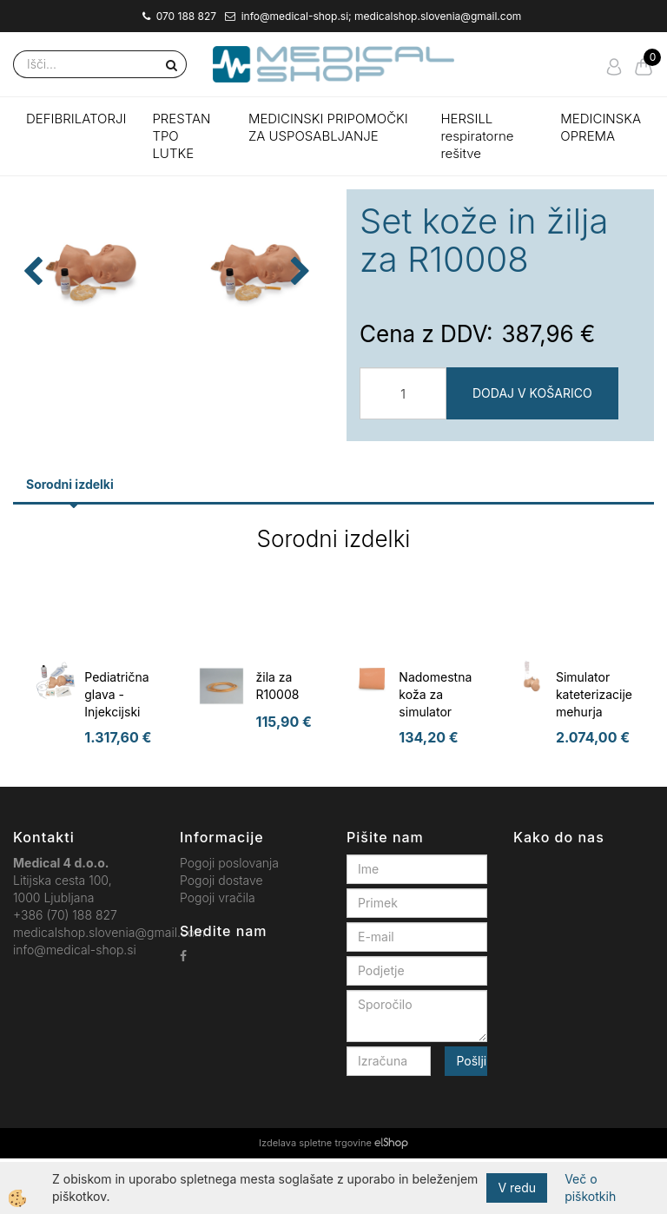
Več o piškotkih (590, 1187)
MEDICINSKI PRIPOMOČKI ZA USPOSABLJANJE (328, 127)
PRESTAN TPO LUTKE (181, 136)
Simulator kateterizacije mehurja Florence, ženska (594, 767)
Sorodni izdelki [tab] (70, 539)
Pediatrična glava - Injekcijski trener (116, 758)
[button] (298, 348)
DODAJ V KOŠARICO (532, 393)
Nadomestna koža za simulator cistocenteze (435, 758)
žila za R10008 (278, 741)
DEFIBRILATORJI (76, 118)
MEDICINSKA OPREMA (600, 127)
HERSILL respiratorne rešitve (476, 136)
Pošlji (471, 1116)
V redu (517, 1187)
